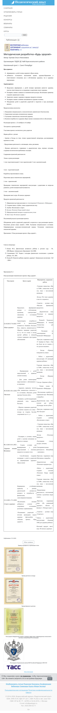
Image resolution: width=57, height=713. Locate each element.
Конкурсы (36, 684)
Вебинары (15, 686)
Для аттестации (28, 672)
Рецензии (27, 684)
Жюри (36, 686)
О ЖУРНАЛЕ (8, 8)
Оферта (28, 692)
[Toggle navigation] (13, 40)
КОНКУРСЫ (8, 20)
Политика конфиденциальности (40, 690)
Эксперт (42, 686)
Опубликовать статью (14, 684)
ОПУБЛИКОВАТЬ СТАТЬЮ (13, 12)
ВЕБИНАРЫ (8, 24)
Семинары (24, 686)
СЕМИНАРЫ (8, 27)
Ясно (49, 679)
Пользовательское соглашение (16, 690)
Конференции (45, 684)
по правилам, (25, 676)
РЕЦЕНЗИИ (8, 16)
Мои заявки (28, 542)
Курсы (31, 686)
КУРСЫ (6, 31)
